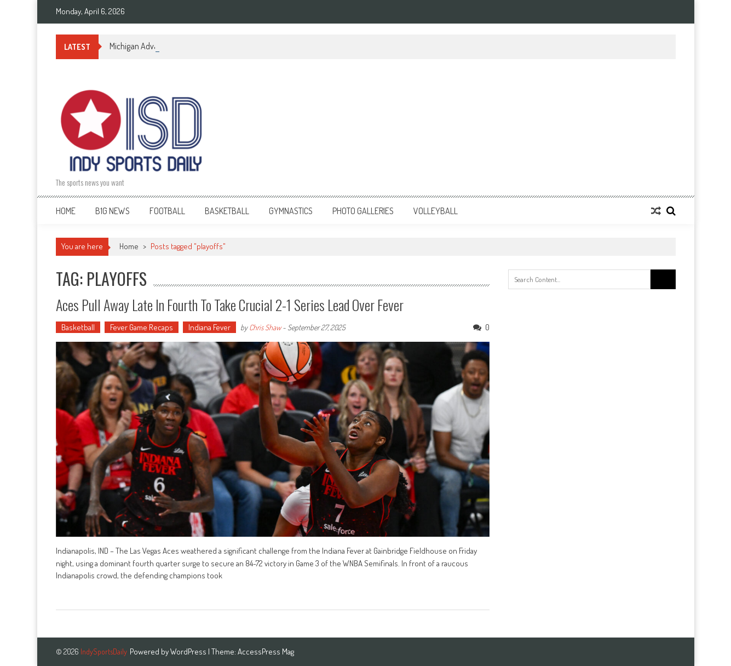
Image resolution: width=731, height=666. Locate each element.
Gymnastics (291, 210)
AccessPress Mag (266, 651)
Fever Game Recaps (141, 327)
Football (167, 210)
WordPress (189, 651)
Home (66, 210)
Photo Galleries (363, 210)
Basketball (227, 210)
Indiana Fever (209, 327)
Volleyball (435, 210)
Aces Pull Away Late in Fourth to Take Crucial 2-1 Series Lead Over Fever (230, 304)
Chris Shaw (265, 327)
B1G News (112, 210)
